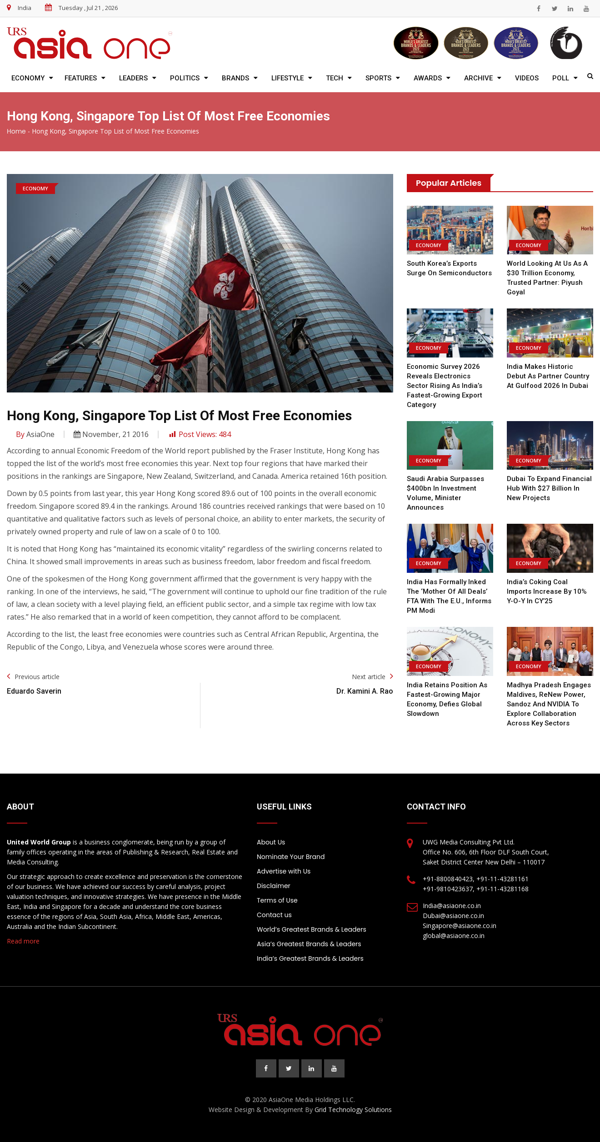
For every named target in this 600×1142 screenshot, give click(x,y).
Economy (28, 78)
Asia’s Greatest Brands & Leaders (309, 943)
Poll (560, 78)
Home (16, 131)
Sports (378, 78)
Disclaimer (273, 885)
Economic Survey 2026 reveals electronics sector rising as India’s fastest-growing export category (444, 385)
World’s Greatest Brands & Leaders (311, 929)
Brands (235, 78)
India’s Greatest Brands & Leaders (310, 958)
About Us (271, 842)
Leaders (133, 78)
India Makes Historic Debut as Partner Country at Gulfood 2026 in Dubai (548, 376)
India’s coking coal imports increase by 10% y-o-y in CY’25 (547, 591)
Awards (428, 78)
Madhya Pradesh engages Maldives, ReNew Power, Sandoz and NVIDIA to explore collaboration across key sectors (549, 704)
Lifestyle (287, 78)
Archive (478, 78)
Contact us (274, 914)
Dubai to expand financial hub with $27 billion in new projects (549, 488)
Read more (23, 941)
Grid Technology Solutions (353, 1109)
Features (81, 78)
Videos (527, 78)
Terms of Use (277, 900)
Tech (334, 78)
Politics (185, 78)
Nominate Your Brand (291, 856)
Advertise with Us (283, 871)
